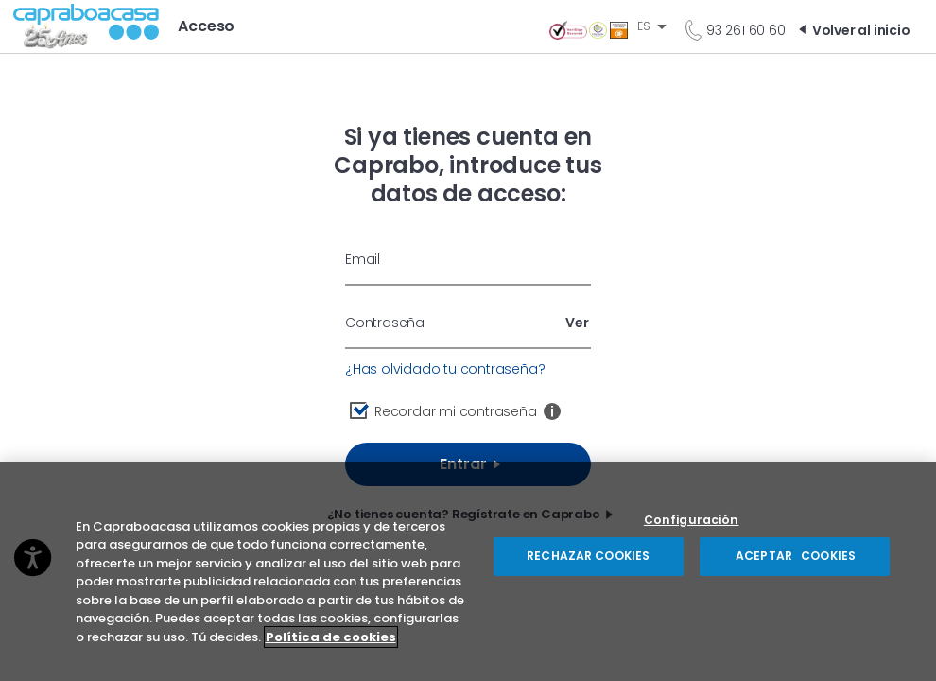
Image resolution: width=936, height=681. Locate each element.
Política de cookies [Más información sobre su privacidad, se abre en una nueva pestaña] (331, 644)
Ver (576, 322)
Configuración (691, 527)
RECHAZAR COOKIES (588, 562)
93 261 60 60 (746, 30)
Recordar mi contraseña (455, 411)
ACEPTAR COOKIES (794, 562)
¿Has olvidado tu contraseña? (445, 368)
